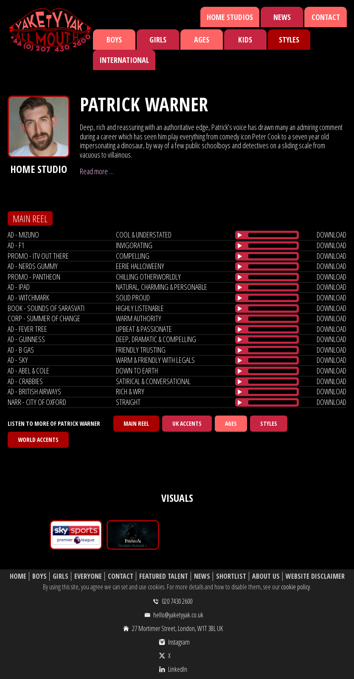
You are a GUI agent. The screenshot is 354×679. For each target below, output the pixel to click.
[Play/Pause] (239, 235)
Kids (245, 39)
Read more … (97, 171)
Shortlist (231, 576)
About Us (266, 576)
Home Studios (230, 17)
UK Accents (187, 423)
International (124, 60)
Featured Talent (163, 576)
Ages (201, 39)
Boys (114, 39)
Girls (157, 39)
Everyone (88, 576)
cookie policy (295, 586)
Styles (289, 39)
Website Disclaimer (315, 576)
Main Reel (136, 423)
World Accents (38, 440)
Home (18, 576)
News (282, 17)
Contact (326, 17)
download (331, 234)
